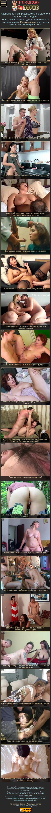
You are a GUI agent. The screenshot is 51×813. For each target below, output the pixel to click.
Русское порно (28, 22)
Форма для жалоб (34, 804)
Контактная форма (17, 804)
